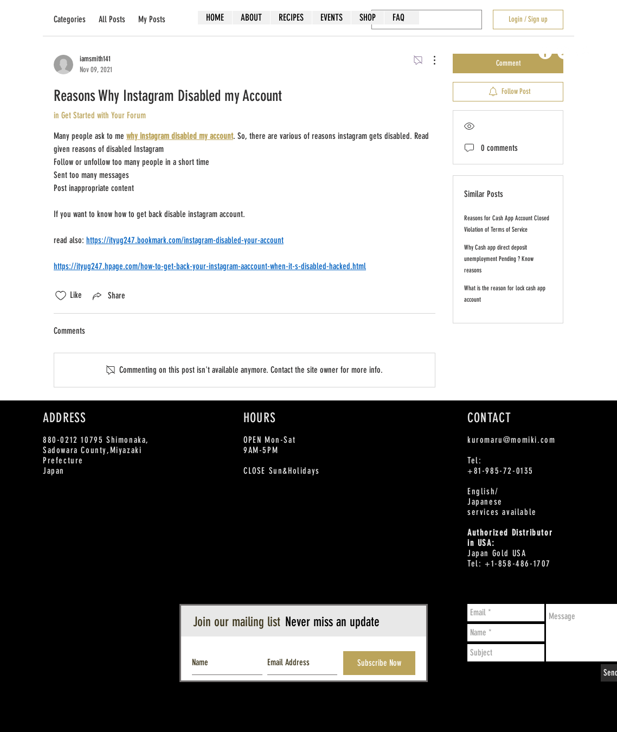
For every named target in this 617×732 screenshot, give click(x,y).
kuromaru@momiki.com (511, 440)
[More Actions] (428, 60)
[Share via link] (108, 295)
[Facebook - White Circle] (545, 52)
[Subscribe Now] (379, 663)
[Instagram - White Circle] (583, 52)
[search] (426, 19)
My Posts (151, 19)
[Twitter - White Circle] (564, 52)
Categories (70, 19)
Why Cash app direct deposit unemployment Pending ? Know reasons (499, 259)
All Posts (112, 19)
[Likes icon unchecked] (61, 295)
